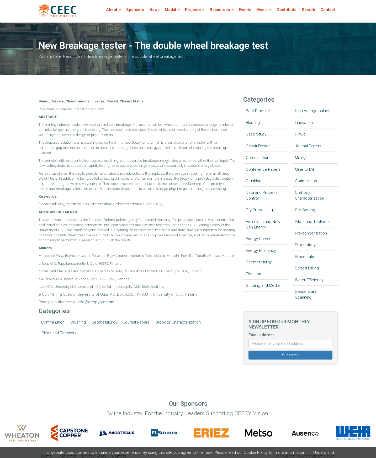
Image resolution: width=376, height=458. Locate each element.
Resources (73, 56)
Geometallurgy (104, 322)
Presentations (307, 256)
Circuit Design (258, 146)
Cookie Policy (256, 452)
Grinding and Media (263, 285)
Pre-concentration (311, 233)
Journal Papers (136, 322)
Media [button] (263, 9)
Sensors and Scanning (306, 294)
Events (245, 9)
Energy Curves (258, 238)
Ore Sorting (305, 209)
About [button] (113, 9)
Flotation (253, 274)
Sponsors (135, 9)
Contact (327, 9)
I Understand (322, 452)
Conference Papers (263, 169)
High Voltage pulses (312, 110)
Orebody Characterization (178, 322)
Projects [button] (194, 9)
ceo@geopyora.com (95, 302)
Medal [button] (172, 9)
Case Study (256, 134)
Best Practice (258, 110)
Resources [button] (222, 9)
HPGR (300, 134)
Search (308, 9)
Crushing (78, 322)
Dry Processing (259, 209)
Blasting (253, 122)
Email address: (262, 334)
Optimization (306, 181)
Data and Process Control (262, 195)
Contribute (286, 9)
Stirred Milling (307, 268)
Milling (300, 157)
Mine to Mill (305, 169)
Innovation (304, 122)
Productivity (305, 244)
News (154, 9)
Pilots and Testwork (59, 333)
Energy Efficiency (261, 250)
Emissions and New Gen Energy (263, 224)
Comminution (53, 322)
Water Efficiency (309, 280)
